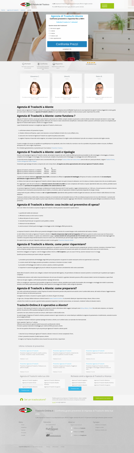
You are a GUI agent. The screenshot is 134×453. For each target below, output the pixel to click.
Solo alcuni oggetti (55, 28)
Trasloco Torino (110, 159)
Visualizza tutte (25, 390)
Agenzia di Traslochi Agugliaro (30, 380)
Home (3, 10)
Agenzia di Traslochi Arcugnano (52, 387)
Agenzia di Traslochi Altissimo (29, 387)
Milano (86, 308)
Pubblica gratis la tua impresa (103, 398)
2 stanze (52, 33)
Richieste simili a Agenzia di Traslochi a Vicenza (91, 376)
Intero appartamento (55, 38)
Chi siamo (23, 432)
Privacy (48, 446)
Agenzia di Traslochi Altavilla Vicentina (104, 382)
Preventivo (24, 427)
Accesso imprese (104, 5)
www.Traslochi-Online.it (56, 298)
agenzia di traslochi (13, 10)
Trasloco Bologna (22, 161)
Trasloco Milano (66, 159)
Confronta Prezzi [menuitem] (67, 44)
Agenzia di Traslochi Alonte (29, 382)
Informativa (55, 446)
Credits (62, 446)
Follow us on (79, 428)
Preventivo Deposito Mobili (65, 240)
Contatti (23, 435)
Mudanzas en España (100, 425)
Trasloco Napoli (32, 161)
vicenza (22, 10)
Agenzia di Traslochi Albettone (52, 380)
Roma (82, 308)
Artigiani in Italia (99, 427)
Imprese (23, 430)
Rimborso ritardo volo (101, 430)
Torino (90, 308)
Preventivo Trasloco (57, 148)
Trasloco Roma (76, 159)
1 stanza (52, 31)
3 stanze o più (54, 35)
